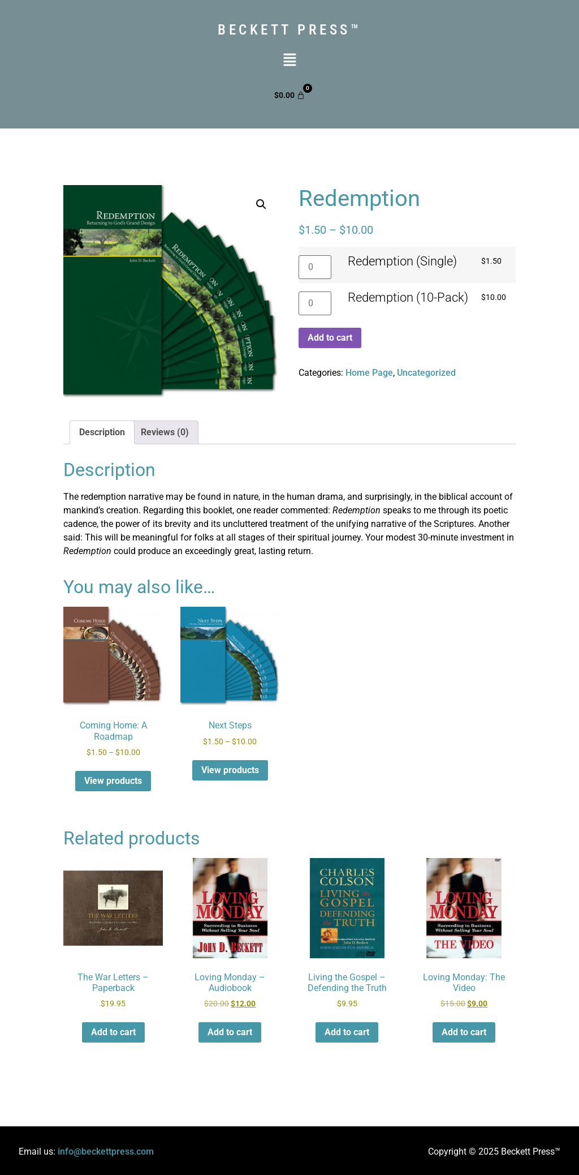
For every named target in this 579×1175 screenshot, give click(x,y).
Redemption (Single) (402, 261)
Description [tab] (102, 432)
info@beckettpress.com (106, 1151)
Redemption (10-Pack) (408, 297)
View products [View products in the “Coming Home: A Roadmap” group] (113, 780)
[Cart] (289, 95)
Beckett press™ (289, 30)
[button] (289, 60)
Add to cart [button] (113, 1032)
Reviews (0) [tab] (165, 432)
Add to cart (330, 337)
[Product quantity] (315, 267)
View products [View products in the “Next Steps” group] (230, 770)
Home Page (369, 372)
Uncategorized (426, 372)
